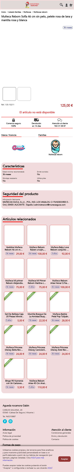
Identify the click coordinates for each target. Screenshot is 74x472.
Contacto (55, 439)
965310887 (11, 416)
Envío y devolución (59, 436)
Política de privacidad (12, 436)
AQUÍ (50, 468)
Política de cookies (10, 439)
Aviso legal (7, 433)
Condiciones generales (61, 433)
